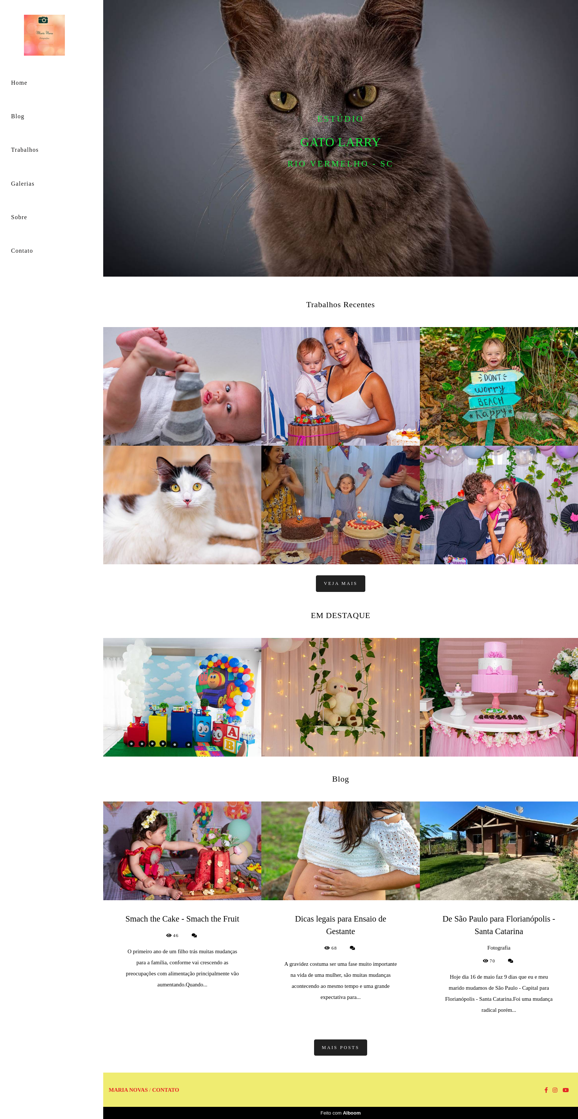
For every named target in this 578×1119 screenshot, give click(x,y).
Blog (17, 116)
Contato (22, 251)
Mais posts (340, 1047)
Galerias (23, 183)
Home (19, 83)
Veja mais (340, 583)
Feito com (340, 1113)
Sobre (19, 217)
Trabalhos (25, 150)
